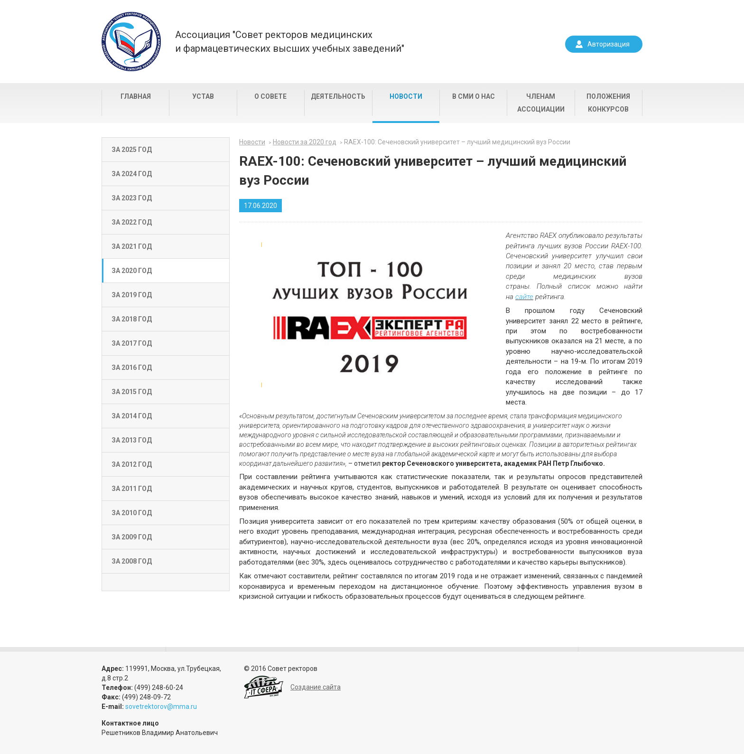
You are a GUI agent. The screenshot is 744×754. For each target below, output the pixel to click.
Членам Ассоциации (541, 103)
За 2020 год (132, 270)
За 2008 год (132, 561)
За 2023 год (132, 198)
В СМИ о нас (473, 96)
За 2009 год (132, 537)
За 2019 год (132, 295)
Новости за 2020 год (304, 142)
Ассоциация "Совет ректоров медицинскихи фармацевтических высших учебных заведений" (289, 41)
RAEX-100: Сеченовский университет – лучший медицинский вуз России (457, 142)
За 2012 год (132, 464)
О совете (270, 96)
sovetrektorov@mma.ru (161, 706)
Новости (406, 96)
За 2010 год (132, 513)
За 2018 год (132, 319)
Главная (136, 96)
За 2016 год (132, 367)
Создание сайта (315, 687)
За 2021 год (132, 246)
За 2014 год (132, 416)
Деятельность (338, 96)
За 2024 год (132, 174)
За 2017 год (132, 343)
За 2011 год (132, 488)
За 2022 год (132, 222)
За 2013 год (132, 440)
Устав (203, 96)
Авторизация (608, 44)
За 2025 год (132, 149)
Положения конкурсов (608, 103)
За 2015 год (132, 392)
